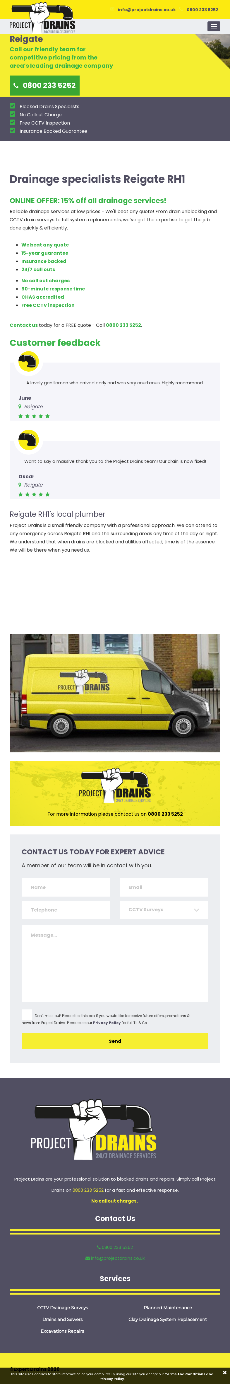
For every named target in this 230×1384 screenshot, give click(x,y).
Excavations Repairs (62, 1331)
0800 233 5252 (202, 10)
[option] (115, 65)
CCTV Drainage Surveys (62, 1307)
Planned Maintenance (168, 1307)
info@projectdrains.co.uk (147, 10)
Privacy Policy (107, 1022)
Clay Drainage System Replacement (167, 1319)
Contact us (24, 325)
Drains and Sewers (62, 1319)
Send (115, 1041)
